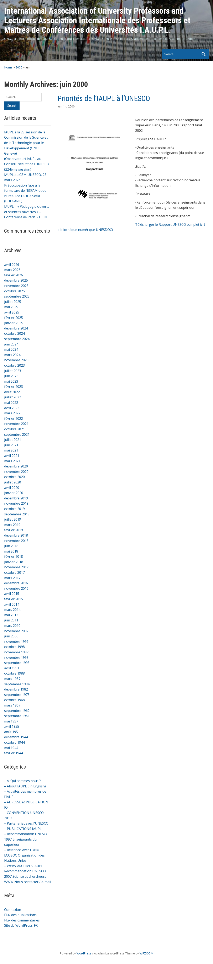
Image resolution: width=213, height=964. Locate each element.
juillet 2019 (12, 519)
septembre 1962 (17, 710)
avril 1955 (11, 726)
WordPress (84, 953)
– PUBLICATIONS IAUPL (23, 828)
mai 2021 (11, 450)
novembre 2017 (16, 567)
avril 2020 (11, 487)
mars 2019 (12, 524)
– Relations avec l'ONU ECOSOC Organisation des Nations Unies (24, 855)
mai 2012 (11, 615)
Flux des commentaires (22, 920)
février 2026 (13, 275)
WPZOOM (146, 953)
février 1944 (13, 753)
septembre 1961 (17, 716)
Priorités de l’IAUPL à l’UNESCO (103, 98)
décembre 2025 (16, 280)
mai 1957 (11, 721)
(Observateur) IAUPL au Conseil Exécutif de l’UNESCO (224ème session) (26, 164)
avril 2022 (11, 408)
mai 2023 (11, 381)
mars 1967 (12, 705)
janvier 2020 (13, 493)
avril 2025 (11, 312)
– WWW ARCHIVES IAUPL (23, 866)
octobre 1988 (14, 673)
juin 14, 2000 (66, 106)
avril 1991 (11, 668)
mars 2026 (12, 269)
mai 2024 (11, 349)
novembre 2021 (16, 423)
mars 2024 (12, 355)
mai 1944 (11, 748)
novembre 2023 (16, 360)
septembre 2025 (17, 296)
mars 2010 (12, 625)
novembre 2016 (16, 588)
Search (204, 54)
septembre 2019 (17, 514)
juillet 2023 (12, 371)
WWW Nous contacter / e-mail (27, 882)
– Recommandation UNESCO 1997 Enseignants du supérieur (26, 839)
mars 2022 (12, 413)
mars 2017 (12, 578)
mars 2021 (12, 461)
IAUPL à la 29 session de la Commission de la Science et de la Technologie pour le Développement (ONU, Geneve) (26, 143)
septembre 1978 (17, 694)
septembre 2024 (17, 339)
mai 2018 (11, 551)
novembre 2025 (16, 285)
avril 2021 (11, 455)
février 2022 (13, 418)
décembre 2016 (16, 583)
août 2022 (12, 392)
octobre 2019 (14, 508)
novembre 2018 (16, 540)
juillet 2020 (12, 482)
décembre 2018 (16, 535)
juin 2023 (11, 376)
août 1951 (12, 732)
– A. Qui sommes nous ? (22, 781)
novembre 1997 (16, 652)
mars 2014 (12, 609)
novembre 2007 (16, 631)
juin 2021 (11, 445)
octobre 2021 (14, 429)
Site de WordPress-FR (21, 925)
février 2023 (13, 386)
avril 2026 (11, 264)
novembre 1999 (16, 641)
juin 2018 (11, 546)
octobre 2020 (14, 477)
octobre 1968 (14, 700)
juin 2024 (11, 344)
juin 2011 (11, 620)
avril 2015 (11, 593)
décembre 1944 (16, 737)
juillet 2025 (12, 301)
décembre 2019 (16, 498)
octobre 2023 (14, 365)
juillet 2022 (12, 397)
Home (8, 67)
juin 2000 (11, 636)
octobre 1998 (14, 646)
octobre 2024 (14, 333)
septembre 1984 (17, 684)
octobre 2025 (14, 291)
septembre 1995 (17, 662)
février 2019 (13, 530)
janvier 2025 (13, 323)
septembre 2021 (17, 434)
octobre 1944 (14, 742)
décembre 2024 (16, 328)
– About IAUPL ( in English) (25, 786)
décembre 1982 (16, 689)
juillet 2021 (12, 439)
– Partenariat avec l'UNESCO (26, 823)
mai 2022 (11, 402)
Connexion (12, 909)
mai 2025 (11, 307)
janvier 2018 (13, 562)
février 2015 (13, 599)
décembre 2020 (16, 466)
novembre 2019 (16, 503)
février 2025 (13, 317)
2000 (19, 67)
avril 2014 (11, 604)
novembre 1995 (16, 657)
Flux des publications (20, 915)
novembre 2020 (16, 471)
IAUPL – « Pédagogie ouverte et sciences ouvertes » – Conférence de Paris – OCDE (27, 211)
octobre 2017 (14, 572)
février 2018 (13, 556)
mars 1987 (12, 678)
